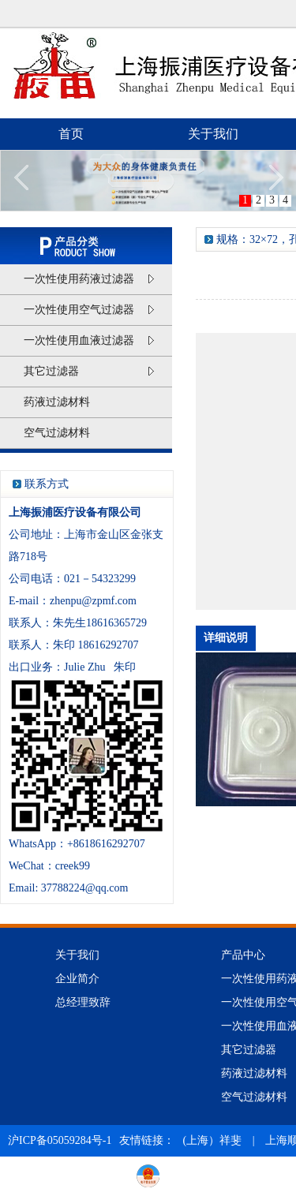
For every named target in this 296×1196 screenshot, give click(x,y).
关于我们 (213, 133)
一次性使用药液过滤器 (89, 278)
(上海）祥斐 (213, 1140)
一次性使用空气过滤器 (89, 308)
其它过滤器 (89, 370)
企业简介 (77, 979)
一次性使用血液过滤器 (89, 339)
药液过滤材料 (57, 402)
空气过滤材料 (57, 433)
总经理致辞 (83, 1002)
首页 (71, 133)
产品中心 (243, 955)
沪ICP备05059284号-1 (59, 1140)
